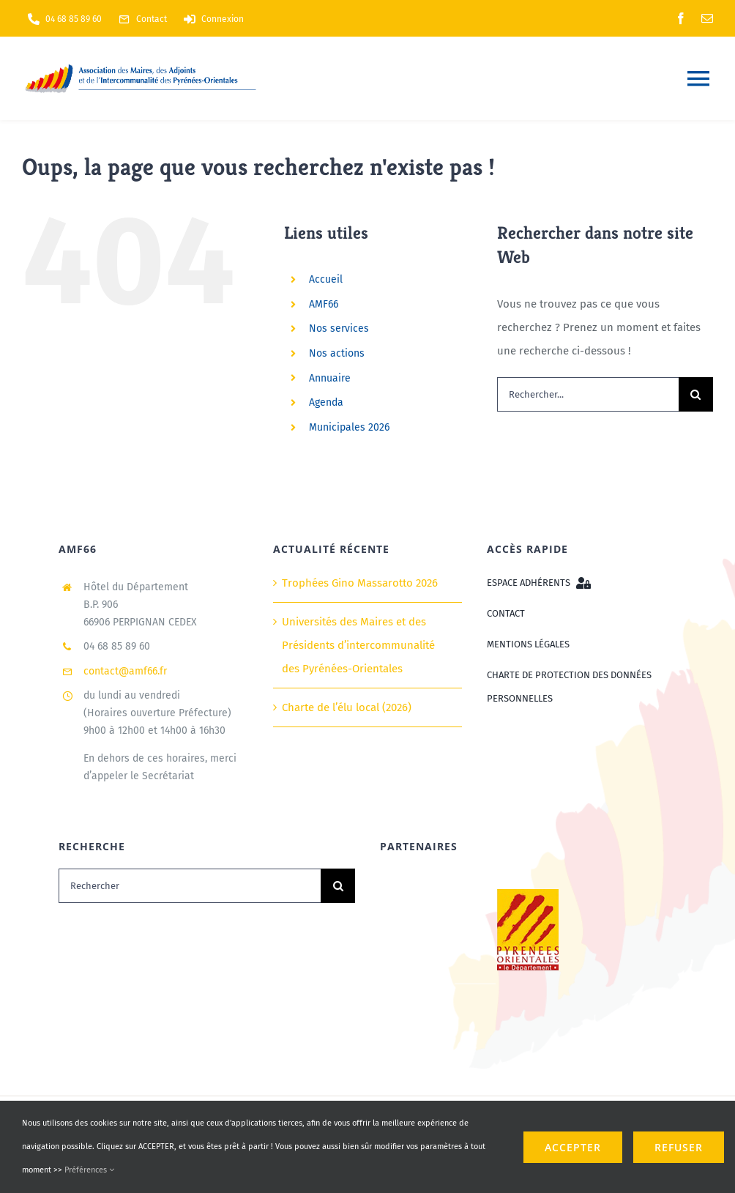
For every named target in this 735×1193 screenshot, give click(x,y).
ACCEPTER (573, 1147)
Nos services (339, 328)
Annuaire (330, 378)
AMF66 (323, 304)
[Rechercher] (190, 886)
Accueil (326, 279)
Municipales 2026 (349, 427)
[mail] (707, 18)
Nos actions (337, 353)
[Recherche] (696, 394)
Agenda (326, 402)
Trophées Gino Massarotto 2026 (360, 583)
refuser (678, 1147)
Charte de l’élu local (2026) (346, 707)
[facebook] (681, 18)
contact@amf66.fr (125, 671)
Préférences (89, 1170)
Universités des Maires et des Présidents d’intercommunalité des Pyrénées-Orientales (358, 645)
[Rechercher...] (588, 394)
